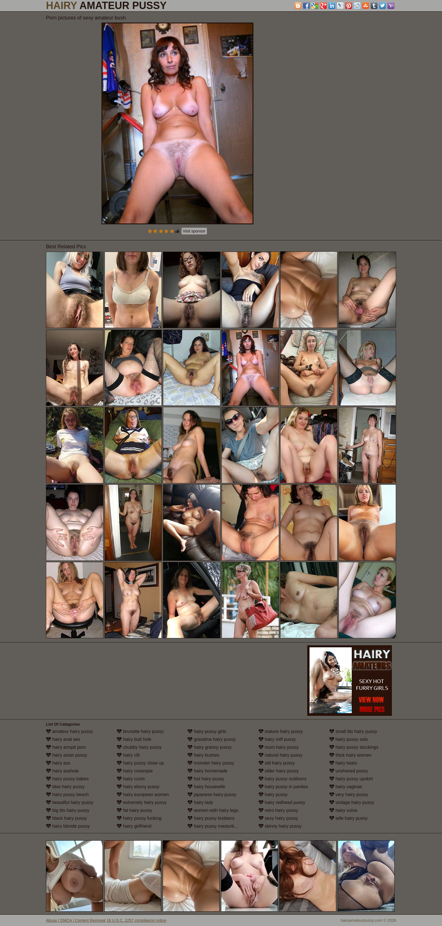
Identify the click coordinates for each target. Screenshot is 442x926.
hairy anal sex (63, 739)
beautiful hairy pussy (69, 802)
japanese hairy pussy (211, 794)
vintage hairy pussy (351, 802)
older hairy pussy (278, 770)
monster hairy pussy (210, 763)
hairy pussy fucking (139, 818)
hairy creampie (135, 770)
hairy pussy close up (140, 763)
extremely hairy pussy (142, 802)
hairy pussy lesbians (211, 818)
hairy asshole (62, 770)
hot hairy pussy (205, 778)
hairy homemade (207, 770)
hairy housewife (206, 786)
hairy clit (128, 755)
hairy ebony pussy (138, 786)
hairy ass (58, 763)
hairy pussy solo (348, 739)
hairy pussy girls (206, 731)
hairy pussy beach (67, 794)
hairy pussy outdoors (282, 778)
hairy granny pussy (209, 747)
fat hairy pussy (134, 810)
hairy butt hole (134, 739)
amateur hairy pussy (69, 731)
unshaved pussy (348, 770)
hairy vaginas (345, 786)
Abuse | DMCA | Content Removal (75, 920)
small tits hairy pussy (353, 731)
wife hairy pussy (348, 818)
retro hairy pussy (278, 810)
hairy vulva (343, 810)
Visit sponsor (194, 231)
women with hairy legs (212, 810)
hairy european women (143, 794)
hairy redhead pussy (282, 802)
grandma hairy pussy (211, 739)
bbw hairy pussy (65, 786)
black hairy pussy (66, 818)
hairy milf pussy (277, 739)
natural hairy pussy (280, 755)
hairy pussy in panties (283, 786)
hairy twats (343, 763)
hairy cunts (131, 778)
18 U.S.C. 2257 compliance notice (136, 920)
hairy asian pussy (66, 755)
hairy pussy (273, 794)
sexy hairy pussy (278, 818)
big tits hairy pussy (67, 810)
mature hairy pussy (280, 731)
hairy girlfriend (134, 826)
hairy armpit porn (66, 747)
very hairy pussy (348, 794)
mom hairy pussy (278, 747)
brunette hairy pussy (140, 731)
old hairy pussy (276, 763)
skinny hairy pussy (280, 826)
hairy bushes (203, 755)
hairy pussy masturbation (215, 826)
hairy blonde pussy (68, 826)
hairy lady (200, 802)
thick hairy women (350, 755)
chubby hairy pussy (139, 747)
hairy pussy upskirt (351, 778)
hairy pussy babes (67, 778)
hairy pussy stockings (354, 747)
